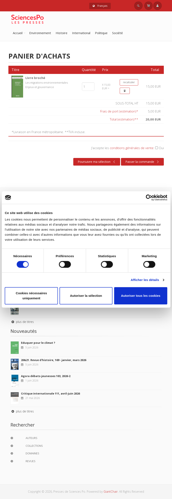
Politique (101, 33)
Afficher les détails (145, 280)
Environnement (40, 33)
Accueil (17, 33)
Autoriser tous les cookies (140, 295)
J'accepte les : (127, 148)
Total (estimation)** (124, 119)
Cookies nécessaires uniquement (31, 295)
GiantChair (111, 492)
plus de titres (22, 322)
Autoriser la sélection (86, 295)
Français (100, 6)
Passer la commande (142, 161)
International (81, 33)
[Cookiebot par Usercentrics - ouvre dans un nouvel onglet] (148, 197)
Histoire (61, 33)
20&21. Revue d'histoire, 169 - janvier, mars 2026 (53, 360)
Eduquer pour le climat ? (38, 343)
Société (117, 33)
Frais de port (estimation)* (119, 111)
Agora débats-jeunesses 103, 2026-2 (45, 376)
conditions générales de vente (132, 148)
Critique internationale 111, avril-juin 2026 (50, 393)
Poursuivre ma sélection (97, 161)
